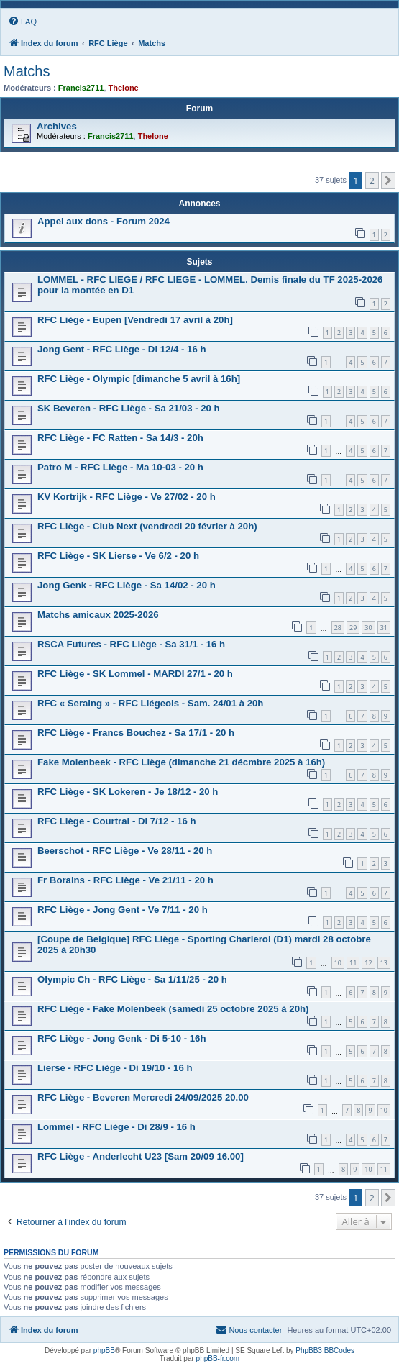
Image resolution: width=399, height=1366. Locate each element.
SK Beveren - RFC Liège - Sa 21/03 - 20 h (128, 408)
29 (353, 627)
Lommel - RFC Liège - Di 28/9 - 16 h (116, 1126)
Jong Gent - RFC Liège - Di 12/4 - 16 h (121, 349)
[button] (388, 180)
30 (368, 627)
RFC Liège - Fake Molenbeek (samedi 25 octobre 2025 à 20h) (172, 1008)
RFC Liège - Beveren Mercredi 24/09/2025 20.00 (143, 1097)
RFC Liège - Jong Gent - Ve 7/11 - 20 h (122, 909)
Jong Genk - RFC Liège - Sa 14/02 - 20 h (126, 585)
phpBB (104, 1350)
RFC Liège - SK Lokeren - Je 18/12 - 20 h (127, 791)
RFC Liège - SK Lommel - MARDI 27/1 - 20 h (135, 673)
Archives (57, 126)
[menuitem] (22, 21)
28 (337, 627)
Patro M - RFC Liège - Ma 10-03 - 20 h (120, 467)
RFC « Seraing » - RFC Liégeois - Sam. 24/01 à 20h (150, 703)
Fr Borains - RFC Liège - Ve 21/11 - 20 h (125, 880)
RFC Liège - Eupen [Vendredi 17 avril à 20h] (135, 319)
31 (383, 627)
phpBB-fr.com (218, 1358)
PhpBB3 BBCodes (324, 1350)
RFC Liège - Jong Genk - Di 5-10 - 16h (121, 1038)
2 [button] (372, 180)
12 (368, 962)
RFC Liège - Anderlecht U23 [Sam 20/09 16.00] (140, 1156)
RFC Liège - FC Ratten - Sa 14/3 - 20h (120, 437)
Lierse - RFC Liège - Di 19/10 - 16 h (114, 1067)
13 (383, 962)
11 (353, 962)
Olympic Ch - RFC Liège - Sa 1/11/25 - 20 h (132, 979)
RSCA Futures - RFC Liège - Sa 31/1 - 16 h (131, 644)
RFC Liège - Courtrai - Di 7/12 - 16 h (116, 821)
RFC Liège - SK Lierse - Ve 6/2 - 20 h (118, 555)
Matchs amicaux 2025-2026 (98, 614)
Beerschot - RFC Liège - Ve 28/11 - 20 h (124, 850)
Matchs (27, 71)
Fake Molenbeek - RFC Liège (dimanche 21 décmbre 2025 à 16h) (181, 762)
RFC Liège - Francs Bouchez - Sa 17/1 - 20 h (135, 732)
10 (337, 962)
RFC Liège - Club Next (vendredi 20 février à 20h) (147, 526)
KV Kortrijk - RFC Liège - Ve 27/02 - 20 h (126, 496)
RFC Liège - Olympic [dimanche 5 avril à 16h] (138, 378)
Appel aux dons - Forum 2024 (103, 221)
